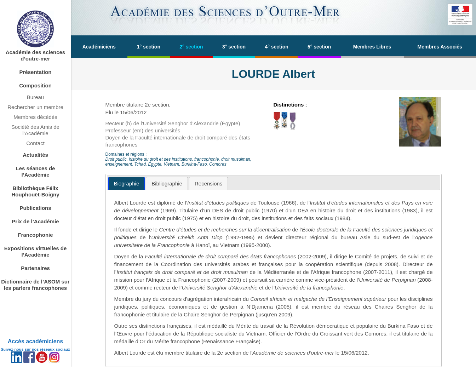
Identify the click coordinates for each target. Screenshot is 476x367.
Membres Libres (372, 47)
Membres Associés (440, 47)
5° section (319, 47)
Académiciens (99, 47)
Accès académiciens (35, 341)
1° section (148, 47)
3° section (234, 47)
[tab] (126, 183)
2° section (191, 47)
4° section (276, 47)
